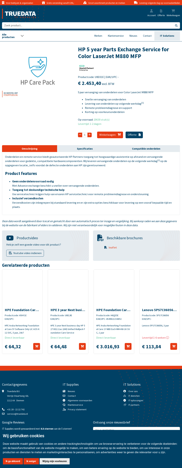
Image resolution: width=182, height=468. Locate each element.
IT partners (133, 404)
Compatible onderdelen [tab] (146, 148)
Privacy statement (77, 409)
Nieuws (133, 35)
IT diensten (134, 395)
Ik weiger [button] (31, 461)
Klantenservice (116, 35)
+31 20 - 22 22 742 (16, 409)
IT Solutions (167, 35)
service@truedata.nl (17, 413)
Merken (98, 35)
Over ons (133, 391)
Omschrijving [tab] (29, 148)
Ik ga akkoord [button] (13, 461)
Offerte (134, 135)
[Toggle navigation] (13, 35)
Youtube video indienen (27, 253)
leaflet (113, 247)
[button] (151, 11)
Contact (147, 35)
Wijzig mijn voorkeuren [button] (54, 461)
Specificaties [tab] (85, 148)
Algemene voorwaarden (80, 400)
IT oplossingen (135, 400)
